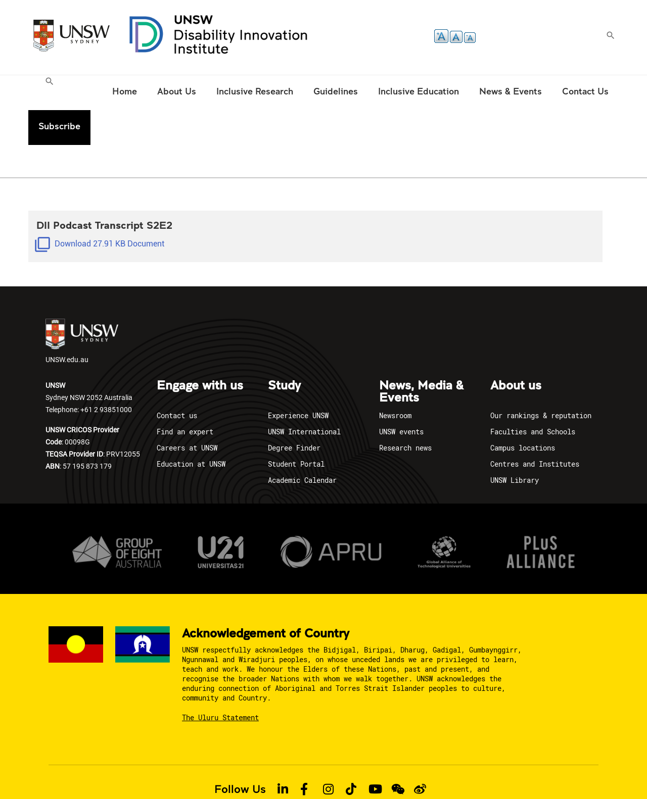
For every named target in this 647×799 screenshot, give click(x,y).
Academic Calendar (302, 445)
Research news (405, 413)
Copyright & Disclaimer (238, 773)
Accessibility (305, 773)
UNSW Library (514, 445)
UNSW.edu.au (81, 306)
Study (284, 351)
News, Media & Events (421, 357)
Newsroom (395, 380)
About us (515, 351)
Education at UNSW (191, 429)
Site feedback (424, 773)
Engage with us (200, 351)
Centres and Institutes (534, 429)
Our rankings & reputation (540, 380)
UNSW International (304, 397)
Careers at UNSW (187, 413)
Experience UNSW (298, 380)
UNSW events (401, 397)
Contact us (177, 380)
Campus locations (522, 413)
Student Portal (296, 429)
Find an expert (185, 397)
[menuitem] (50, 92)
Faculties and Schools (532, 397)
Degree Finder (294, 413)
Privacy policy (169, 773)
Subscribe (588, 91)
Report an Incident (364, 773)
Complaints (474, 773)
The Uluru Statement (220, 683)
